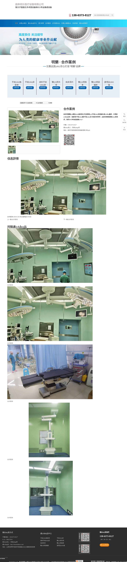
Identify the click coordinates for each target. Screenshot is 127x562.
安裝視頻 (71, 23)
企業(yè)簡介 (22, 23)
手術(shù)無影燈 (45, 538)
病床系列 (69, 82)
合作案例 (45, 23)
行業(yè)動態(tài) (63, 23)
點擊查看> (17, 87)
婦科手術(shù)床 (45, 540)
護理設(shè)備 (61, 545)
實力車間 (39, 23)
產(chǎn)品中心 (31, 23)
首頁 (16, 23)
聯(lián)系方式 (7, 532)
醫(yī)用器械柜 (44, 545)
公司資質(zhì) (53, 23)
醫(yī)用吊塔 (60, 540)
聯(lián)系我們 (79, 23)
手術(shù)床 (30, 82)
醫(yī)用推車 (60, 543)
